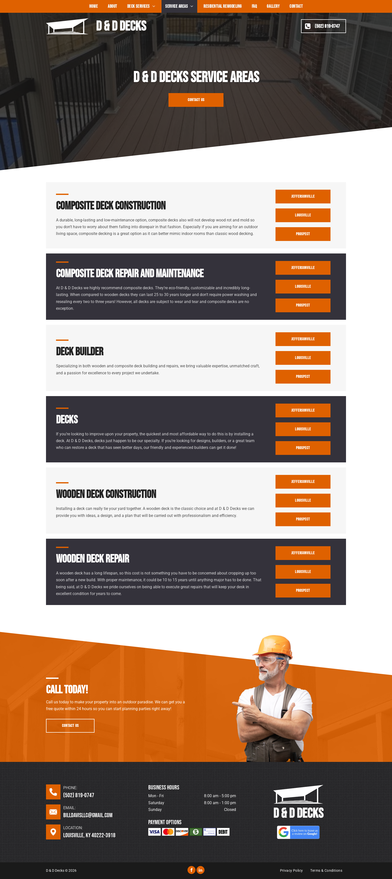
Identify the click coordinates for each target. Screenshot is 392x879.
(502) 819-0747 (78, 795)
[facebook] (192, 870)
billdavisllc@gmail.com (87, 815)
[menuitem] (93, 6)
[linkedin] (200, 870)
